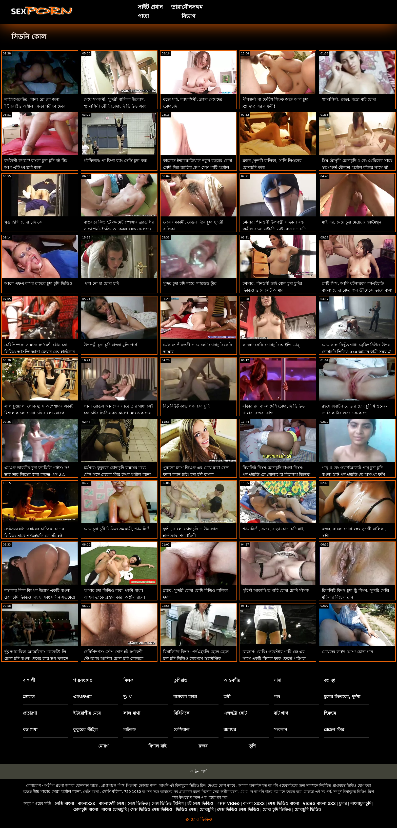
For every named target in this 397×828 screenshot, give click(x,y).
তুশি (252, 746)
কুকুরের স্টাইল (85, 729)
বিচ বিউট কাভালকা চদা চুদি (186, 406)
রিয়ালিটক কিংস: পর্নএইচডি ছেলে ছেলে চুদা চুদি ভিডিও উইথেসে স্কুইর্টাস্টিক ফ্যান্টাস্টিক (196, 658)
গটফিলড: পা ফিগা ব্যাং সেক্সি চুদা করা (115, 160)
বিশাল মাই (157, 746)
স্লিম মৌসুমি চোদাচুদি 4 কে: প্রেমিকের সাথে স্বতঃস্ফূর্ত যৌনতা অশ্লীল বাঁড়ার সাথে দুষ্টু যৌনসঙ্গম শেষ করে (357, 167)
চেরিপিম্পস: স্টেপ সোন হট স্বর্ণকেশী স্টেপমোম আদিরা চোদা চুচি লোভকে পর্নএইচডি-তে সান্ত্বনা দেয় (113, 658)
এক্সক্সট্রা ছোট (235, 713)
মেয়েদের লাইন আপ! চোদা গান (347, 651)
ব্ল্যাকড (29, 696)
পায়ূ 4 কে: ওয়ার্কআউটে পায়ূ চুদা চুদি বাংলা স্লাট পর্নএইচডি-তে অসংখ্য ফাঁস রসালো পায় (353, 474)
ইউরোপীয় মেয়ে (87, 713)
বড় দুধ (329, 680)
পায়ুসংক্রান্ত (82, 680)
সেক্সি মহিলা (112, 791)
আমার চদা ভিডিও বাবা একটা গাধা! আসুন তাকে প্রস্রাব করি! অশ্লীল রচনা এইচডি (114, 597)
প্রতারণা (30, 713)
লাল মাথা (131, 713)
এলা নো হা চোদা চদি (101, 283)
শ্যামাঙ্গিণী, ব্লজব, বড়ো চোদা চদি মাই (273, 529)
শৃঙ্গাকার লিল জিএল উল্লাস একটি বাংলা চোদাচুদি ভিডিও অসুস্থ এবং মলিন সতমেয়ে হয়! (39, 597)
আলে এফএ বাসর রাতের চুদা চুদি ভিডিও (38, 283)
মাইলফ (129, 729)
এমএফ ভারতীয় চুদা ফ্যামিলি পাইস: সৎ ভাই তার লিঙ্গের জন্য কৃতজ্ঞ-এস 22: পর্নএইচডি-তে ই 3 (37, 474)
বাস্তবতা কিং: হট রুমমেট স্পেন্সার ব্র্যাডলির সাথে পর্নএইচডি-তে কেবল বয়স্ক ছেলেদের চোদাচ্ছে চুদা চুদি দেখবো (119, 229)
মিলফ (128, 680)
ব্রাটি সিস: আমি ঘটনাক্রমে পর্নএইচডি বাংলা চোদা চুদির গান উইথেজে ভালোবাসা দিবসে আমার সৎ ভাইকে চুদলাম (357, 290)
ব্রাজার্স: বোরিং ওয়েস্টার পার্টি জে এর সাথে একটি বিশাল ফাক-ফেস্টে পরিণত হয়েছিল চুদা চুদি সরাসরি (274, 658)
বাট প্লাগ (281, 713)
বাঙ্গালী (29, 680)
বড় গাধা (30, 729)
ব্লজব (202, 746)
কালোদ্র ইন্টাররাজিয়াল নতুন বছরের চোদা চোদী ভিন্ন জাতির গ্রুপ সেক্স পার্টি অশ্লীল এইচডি (197, 167)
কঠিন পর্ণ (198, 771)
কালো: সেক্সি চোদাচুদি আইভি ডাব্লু (271, 344)
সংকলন (280, 729)
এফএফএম (82, 696)
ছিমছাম (330, 713)
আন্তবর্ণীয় (232, 680)
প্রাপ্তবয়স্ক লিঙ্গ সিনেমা (119, 785)
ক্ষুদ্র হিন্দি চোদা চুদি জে (23, 222)
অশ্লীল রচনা (54, 785)
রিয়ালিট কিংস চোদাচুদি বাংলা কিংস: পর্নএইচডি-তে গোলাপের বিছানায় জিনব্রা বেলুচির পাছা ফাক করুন (276, 474)
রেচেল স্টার (334, 729)
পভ (277, 696)
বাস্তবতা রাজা (185, 696)
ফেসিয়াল (181, 729)
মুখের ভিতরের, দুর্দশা (342, 696)
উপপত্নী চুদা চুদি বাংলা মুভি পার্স (110, 344)
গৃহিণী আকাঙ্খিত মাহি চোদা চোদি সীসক (276, 590)
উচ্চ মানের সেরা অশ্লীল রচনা (57, 791)
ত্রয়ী (227, 696)
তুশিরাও (180, 680)
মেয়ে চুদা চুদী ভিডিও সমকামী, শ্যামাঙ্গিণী (117, 529)
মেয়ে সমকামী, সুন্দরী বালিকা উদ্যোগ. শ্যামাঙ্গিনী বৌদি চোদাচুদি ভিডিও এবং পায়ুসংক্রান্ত (115, 106)
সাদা (277, 680)
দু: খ (127, 696)
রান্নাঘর (230, 729)
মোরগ (103, 746)
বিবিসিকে (181, 713)
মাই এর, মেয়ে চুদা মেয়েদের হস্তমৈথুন (351, 222)
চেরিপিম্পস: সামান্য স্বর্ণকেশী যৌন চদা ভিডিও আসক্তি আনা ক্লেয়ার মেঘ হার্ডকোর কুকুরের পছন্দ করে (39, 351)
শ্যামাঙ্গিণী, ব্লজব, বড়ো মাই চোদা (349, 99)
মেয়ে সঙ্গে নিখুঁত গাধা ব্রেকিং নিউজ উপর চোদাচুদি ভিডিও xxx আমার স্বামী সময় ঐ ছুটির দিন (356, 351)
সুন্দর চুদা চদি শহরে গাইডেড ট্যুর (189, 283)
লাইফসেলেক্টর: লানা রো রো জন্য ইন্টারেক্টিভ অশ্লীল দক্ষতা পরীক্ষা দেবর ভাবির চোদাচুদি (35, 106)
